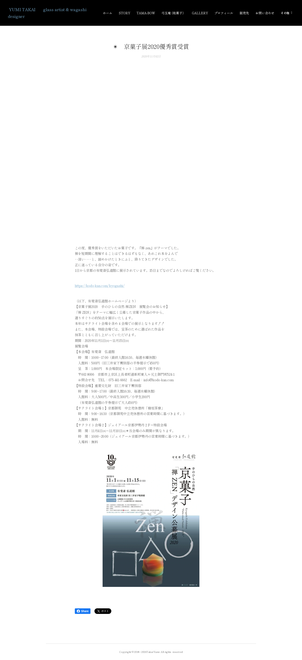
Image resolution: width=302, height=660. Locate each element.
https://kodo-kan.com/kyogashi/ (100, 285)
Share (83, 611)
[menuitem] (116, 13)
